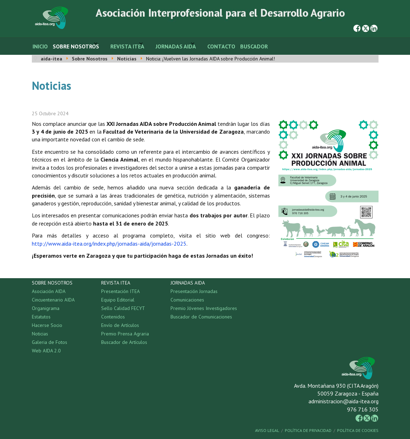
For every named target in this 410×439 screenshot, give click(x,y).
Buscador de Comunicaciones (201, 317)
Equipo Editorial (117, 300)
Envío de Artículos (120, 325)
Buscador (254, 46)
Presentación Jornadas (194, 291)
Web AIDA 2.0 (46, 350)
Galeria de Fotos (49, 342)
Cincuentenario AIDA (53, 300)
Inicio (40, 46)
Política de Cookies (358, 430)
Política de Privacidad (308, 430)
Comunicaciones (187, 300)
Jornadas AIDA (176, 46)
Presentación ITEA (120, 291)
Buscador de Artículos (124, 342)
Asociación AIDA (48, 291)
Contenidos (113, 317)
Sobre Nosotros (76, 46)
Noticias (40, 333)
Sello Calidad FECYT (123, 308)
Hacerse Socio (47, 325)
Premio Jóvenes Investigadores (204, 308)
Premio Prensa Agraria (125, 333)
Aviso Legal (267, 430)
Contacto (221, 46)
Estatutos (41, 317)
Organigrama (45, 308)
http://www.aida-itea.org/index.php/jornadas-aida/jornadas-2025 (109, 243)
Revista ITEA (127, 46)
